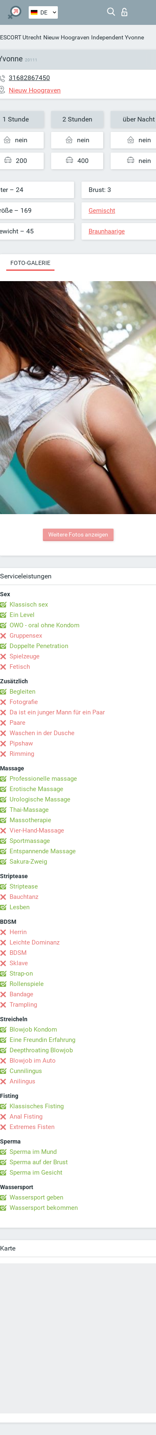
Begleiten (22, 691)
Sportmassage (30, 841)
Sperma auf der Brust (39, 1162)
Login (124, 12)
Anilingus (22, 1081)
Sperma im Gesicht (36, 1172)
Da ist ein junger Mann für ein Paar (57, 712)
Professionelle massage (43, 778)
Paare (17, 722)
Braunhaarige (107, 231)
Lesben (20, 907)
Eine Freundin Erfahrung (42, 1040)
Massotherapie (30, 820)
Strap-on (21, 973)
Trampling (23, 1004)
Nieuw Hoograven (66, 37)
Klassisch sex (29, 604)
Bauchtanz (24, 897)
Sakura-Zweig (28, 861)
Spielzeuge (25, 656)
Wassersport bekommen (44, 1208)
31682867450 (29, 78)
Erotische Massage (36, 789)
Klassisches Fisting (37, 1106)
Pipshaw (21, 743)
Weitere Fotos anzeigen (78, 534)
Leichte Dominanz (34, 942)
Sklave (19, 963)
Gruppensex (26, 635)
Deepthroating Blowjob (41, 1050)
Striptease (24, 886)
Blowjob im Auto (33, 1060)
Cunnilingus (26, 1071)
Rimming (22, 754)
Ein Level (22, 615)
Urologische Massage (40, 799)
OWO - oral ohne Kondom (44, 625)
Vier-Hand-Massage (37, 830)
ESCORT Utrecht (21, 37)
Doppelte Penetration (39, 646)
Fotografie (24, 702)
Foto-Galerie (30, 263)
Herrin (18, 932)
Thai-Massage (29, 809)
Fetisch (20, 666)
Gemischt (102, 210)
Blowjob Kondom (33, 1029)
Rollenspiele (27, 984)
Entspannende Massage (43, 851)
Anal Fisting (26, 1116)
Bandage (21, 994)
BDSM (18, 953)
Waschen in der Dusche (42, 733)
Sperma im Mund (33, 1152)
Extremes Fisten (32, 1127)
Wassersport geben (36, 1197)
